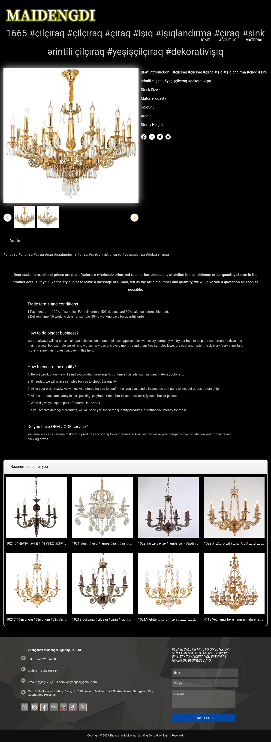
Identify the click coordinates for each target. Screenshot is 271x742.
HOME (204, 12)
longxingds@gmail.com (81, 682)
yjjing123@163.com (51, 682)
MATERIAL (254, 12)
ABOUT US (227, 12)
